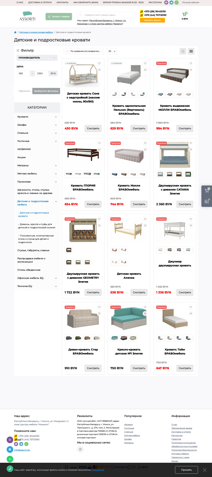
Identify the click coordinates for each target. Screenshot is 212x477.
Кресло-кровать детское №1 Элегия (129, 351)
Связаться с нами (180, 457)
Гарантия (176, 439)
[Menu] (59, 16)
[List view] (183, 51)
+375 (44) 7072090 (153, 15)
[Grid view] (191, 51)
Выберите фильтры (46, 91)
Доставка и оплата (40, 2)
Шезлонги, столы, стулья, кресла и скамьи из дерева (34, 191)
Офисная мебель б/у (30, 278)
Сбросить (24, 91)
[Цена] (23, 73)
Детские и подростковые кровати (33, 214)
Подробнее (97, 470)
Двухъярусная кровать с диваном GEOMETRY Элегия (83, 277)
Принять (186, 469)
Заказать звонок (152, 20)
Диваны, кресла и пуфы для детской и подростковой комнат (36, 226)
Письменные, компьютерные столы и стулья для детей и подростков (36, 239)
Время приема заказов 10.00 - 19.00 (123, 2)
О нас (20, 2)
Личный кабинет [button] (190, 2)
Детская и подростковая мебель (36, 32)
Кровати (22, 116)
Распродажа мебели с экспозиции (31, 260)
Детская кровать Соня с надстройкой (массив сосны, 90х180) (83, 97)
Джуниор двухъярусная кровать (175, 263)
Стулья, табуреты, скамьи (33, 250)
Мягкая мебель (27, 173)
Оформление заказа (181, 428)
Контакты (62, 2)
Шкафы (21, 124)
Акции (21, 157)
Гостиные (23, 141)
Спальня (22, 132)
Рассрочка (155, 2)
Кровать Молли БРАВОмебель (129, 187)
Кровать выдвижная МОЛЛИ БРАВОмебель (175, 107)
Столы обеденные (29, 269)
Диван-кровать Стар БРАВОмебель (83, 351)
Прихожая (24, 181)
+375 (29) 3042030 (153, 11)
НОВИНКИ (24, 149)
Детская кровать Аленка (129, 275)
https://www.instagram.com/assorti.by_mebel (80, 449)
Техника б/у (24, 286)
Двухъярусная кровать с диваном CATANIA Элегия (175, 189)
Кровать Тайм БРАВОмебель (174, 351)
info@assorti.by (22, 450)
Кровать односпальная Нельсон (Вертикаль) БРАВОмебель (129, 109)
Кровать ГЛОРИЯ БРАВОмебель (83, 187)
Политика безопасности (184, 450)
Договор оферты (180, 453)
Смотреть (93, 128)
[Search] (80, 15)
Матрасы (22, 165)
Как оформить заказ (85, 2)
